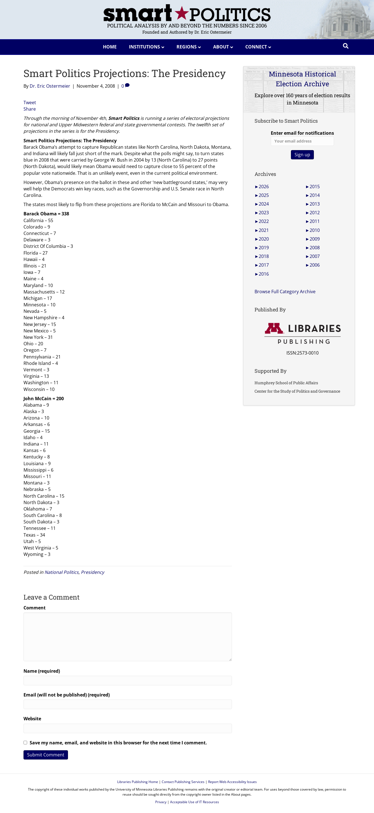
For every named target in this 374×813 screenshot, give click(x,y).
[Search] (346, 46)
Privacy (160, 802)
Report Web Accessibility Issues (232, 781)
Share (29, 109)
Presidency (92, 572)
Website (32, 719)
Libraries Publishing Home (137, 781)
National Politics (61, 572)
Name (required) (41, 671)
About (221, 47)
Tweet (29, 102)
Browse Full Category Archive (285, 291)
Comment (34, 608)
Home (110, 47)
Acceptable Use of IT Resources (194, 802)
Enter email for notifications (302, 138)
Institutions (144, 47)
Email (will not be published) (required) (66, 695)
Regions (187, 47)
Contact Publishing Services (183, 781)
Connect (256, 47)
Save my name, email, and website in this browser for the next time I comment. (118, 743)
